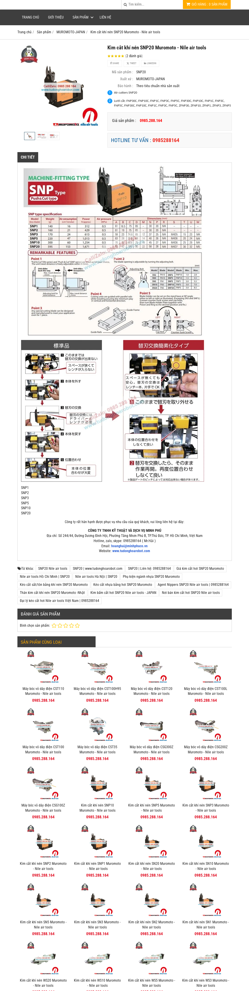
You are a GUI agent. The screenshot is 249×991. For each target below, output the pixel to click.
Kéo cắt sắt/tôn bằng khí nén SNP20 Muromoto (54, 584)
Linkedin (150, 63)
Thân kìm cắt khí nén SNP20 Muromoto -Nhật (52, 593)
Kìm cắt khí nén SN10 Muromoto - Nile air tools (205, 866)
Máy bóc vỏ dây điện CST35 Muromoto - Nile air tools (97, 749)
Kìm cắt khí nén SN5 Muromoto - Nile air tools (43, 924)
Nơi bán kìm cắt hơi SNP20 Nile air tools (191, 593)
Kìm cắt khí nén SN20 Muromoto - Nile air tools (151, 866)
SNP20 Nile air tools (52, 568)
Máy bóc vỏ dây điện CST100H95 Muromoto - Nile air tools (97, 691)
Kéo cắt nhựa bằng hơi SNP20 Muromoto (122, 584)
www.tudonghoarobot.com (131, 551)
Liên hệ (105, 17)
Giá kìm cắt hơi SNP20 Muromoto (200, 568)
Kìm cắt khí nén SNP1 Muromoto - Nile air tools (97, 866)
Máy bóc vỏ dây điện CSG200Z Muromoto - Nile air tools (206, 749)
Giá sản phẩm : (124, 120)
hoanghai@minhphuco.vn (129, 546)
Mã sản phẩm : (122, 72)
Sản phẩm (80, 17)
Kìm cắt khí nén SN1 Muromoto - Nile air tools (205, 890)
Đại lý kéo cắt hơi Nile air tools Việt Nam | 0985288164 (59, 601)
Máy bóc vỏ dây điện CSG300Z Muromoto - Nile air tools (151, 749)
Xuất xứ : (126, 79)
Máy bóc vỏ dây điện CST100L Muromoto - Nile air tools (205, 691)
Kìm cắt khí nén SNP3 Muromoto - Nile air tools (205, 808)
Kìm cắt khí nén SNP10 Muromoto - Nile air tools (97, 808)
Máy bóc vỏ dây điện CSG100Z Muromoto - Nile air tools (43, 808)
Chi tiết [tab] (28, 157)
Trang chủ (30, 17)
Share (114, 63)
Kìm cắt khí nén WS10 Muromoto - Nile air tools (97, 948)
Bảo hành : (125, 86)
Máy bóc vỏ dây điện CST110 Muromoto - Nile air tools (43, 691)
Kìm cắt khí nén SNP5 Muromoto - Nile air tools (151, 808)
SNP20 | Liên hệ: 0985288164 (149, 568)
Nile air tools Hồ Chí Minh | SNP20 (45, 576)
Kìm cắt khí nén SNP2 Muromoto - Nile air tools (43, 866)
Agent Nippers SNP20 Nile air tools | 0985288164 (193, 584)
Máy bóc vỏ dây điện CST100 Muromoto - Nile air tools (43, 749)
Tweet (131, 63)
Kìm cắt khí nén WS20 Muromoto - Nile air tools (43, 948)
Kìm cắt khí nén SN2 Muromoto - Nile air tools (151, 924)
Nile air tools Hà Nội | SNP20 (96, 576)
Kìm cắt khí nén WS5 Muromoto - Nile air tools (151, 948)
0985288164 (166, 140)
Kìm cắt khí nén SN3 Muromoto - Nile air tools (97, 924)
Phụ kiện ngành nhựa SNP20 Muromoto (151, 576)
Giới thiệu (56, 17)
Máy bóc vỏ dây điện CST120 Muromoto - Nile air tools (151, 691)
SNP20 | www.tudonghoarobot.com (97, 568)
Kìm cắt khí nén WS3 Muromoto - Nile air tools (205, 948)
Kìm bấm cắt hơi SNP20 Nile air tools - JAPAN (123, 593)
